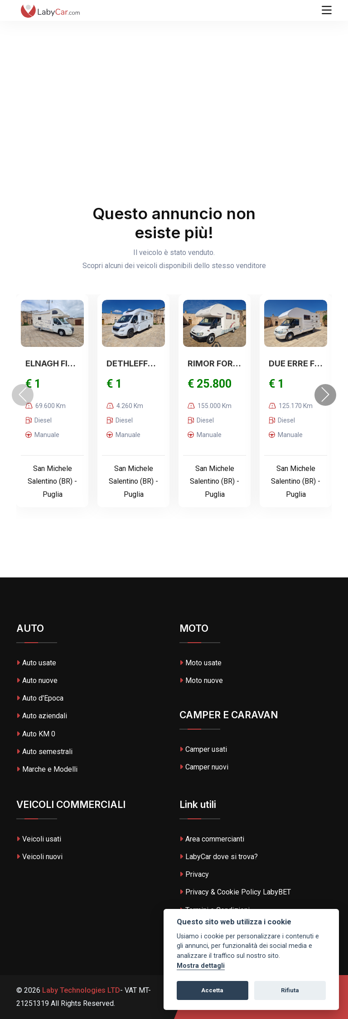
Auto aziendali (41, 715)
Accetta (212, 990)
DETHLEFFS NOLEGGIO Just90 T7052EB (133, 363)
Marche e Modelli (46, 769)
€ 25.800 (210, 383)
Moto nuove (201, 680)
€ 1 (33, 383)
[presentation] (23, 395)
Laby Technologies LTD (80, 990)
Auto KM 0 (35, 734)
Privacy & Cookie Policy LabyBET (235, 892)
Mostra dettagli (201, 966)
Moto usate (200, 663)
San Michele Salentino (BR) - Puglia (52, 481)
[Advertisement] (174, 68)
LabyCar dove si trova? (218, 856)
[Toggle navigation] (327, 10)
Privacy (194, 874)
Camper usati (203, 749)
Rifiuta (290, 990)
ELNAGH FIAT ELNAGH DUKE (52, 363)
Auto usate (36, 663)
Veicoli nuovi (39, 856)
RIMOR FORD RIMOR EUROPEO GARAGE (215, 363)
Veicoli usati (38, 839)
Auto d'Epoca (39, 698)
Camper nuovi (203, 767)
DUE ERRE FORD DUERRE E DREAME (296, 363)
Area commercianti (211, 839)
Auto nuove (37, 680)
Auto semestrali (44, 751)
